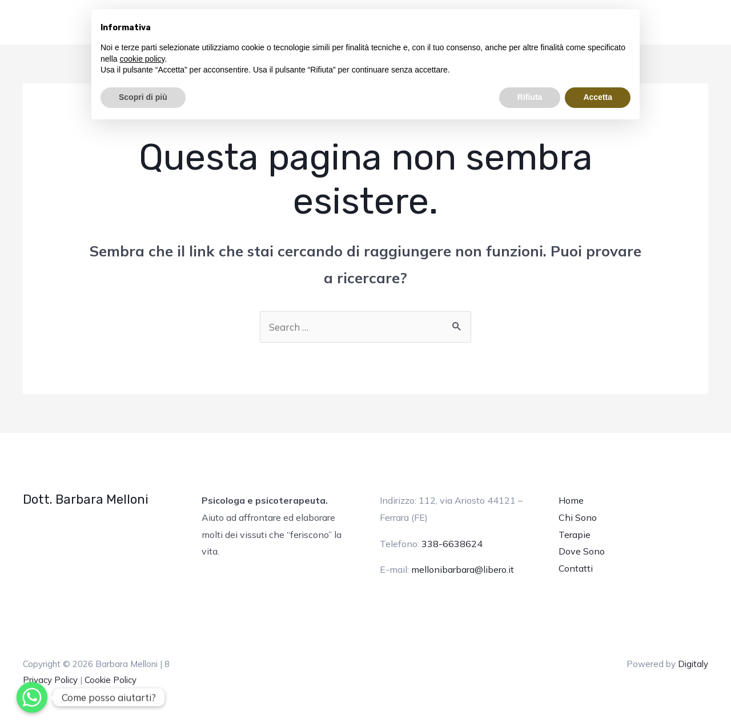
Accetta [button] (597, 97)
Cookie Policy (110, 679)
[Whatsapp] (32, 697)
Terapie (575, 534)
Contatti (576, 568)
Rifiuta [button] (530, 97)
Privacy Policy (50, 679)
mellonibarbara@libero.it (462, 569)
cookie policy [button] (141, 58)
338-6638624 (452, 543)
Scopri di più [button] (143, 97)
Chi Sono (578, 517)
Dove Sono (582, 551)
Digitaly (693, 663)
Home (571, 500)
